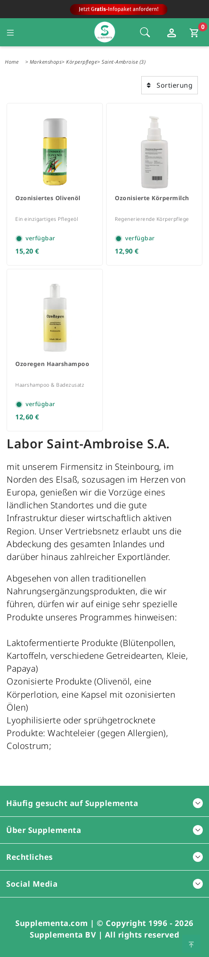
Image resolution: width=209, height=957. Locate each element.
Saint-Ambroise (120, 61)
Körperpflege (81, 61)
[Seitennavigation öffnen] (10, 32)
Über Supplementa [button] (104, 830)
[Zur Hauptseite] (104, 11)
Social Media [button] (104, 883)
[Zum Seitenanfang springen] (191, 944)
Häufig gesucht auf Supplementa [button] (104, 803)
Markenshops (46, 61)
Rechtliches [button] (104, 857)
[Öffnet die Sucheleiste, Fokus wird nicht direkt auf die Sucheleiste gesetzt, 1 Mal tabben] (145, 32)
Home (12, 61)
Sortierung (169, 85)
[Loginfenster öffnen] (172, 32)
